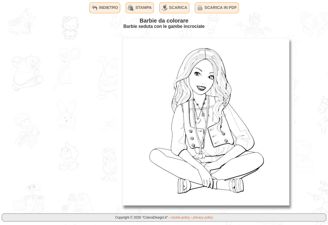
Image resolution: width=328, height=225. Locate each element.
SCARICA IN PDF (217, 7)
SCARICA (174, 7)
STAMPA (140, 7)
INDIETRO (104, 7)
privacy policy (203, 217)
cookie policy (180, 217)
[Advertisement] (76, 121)
